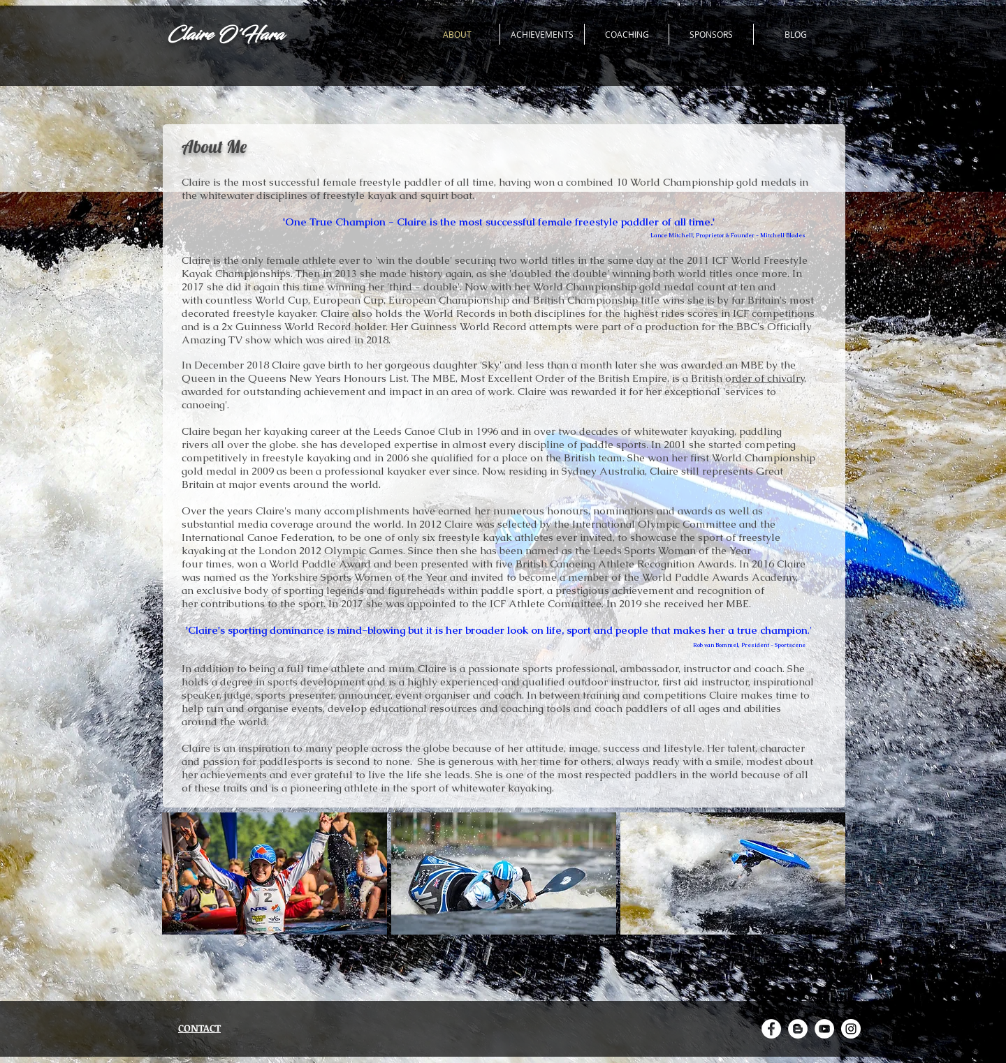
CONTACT (199, 1027)
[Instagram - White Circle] (851, 1029)
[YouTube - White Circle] (824, 1029)
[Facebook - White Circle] (771, 1029)
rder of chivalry (767, 378)
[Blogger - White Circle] (798, 1029)
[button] (274, 873)
